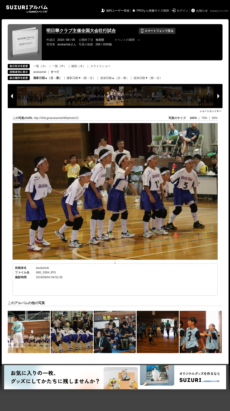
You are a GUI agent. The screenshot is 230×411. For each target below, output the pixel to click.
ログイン (182, 10)
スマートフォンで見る (157, 31)
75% (205, 118)
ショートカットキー (210, 111)
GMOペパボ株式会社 (219, 11)
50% (214, 118)
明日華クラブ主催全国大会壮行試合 (81, 30)
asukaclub (39, 72)
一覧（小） (40, 66)
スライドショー (100, 66)
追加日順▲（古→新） (114, 78)
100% (193, 118)
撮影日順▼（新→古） (81, 78)
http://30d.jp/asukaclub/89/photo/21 (56, 118)
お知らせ (202, 10)
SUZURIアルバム (27, 9)
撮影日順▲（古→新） (47, 78)
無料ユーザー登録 (117, 10)
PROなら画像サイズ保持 (153, 10)
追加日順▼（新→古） (147, 78)
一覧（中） (59, 66)
